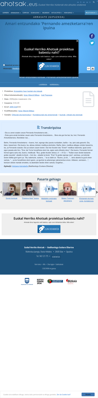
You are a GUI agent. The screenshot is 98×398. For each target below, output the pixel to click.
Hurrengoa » (54, 84)
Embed (88, 68)
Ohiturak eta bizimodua (21, 115)
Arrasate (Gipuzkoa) (49, 17)
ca (87, 2)
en (84, 2)
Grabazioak (16, 13)
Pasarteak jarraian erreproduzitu (17, 65)
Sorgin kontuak (11, 198)
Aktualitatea (56, 13)
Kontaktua (56, 257)
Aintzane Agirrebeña (20, 166)
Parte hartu (38, 264)
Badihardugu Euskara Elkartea (60, 247)
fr (80, 2)
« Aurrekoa (43, 84)
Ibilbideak (45, 13)
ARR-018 (13, 107)
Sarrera (6, 13)
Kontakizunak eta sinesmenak (45, 115)
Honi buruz (69, 13)
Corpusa (26, 13)
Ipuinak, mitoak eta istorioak (71, 115)
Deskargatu (93, 68)
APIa (44, 264)
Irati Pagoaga (46, 95)
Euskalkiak (36, 13)
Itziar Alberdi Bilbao (32, 95)
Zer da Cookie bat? (64, 394)
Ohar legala (50, 264)
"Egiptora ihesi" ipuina (30, 198)
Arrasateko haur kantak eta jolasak (28, 91)
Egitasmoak (91, 13)
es (78, 2)
